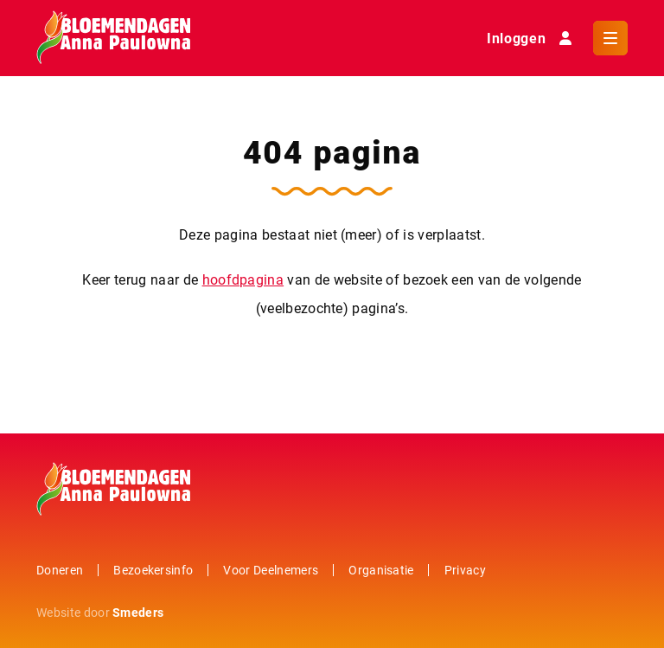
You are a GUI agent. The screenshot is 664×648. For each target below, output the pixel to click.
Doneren (59, 569)
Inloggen (533, 38)
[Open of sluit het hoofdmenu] (610, 38)
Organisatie (381, 569)
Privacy (465, 569)
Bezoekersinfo (153, 569)
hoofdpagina (243, 279)
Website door (99, 612)
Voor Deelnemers (270, 569)
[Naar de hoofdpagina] (113, 38)
